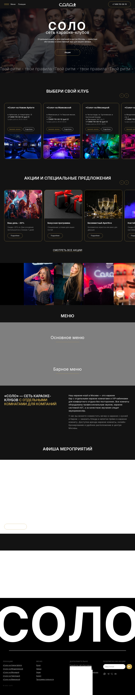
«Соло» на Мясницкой (11, 672)
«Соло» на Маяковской (11, 679)
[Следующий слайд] (126, 95)
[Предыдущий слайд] (122, 95)
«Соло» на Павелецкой (11, 676)
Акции (38, 672)
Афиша (38, 669)
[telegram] (108, 673)
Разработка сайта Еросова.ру (81, 665)
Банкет (38, 676)
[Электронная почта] (115, 673)
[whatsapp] (104, 673)
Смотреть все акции (67, 250)
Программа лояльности (45, 679)
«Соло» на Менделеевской (13, 669)
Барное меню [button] (67, 369)
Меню (13, 4)
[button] (14, 129)
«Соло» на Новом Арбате (12, 665)
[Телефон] (111, 673)
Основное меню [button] (67, 337)
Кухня (38, 665)
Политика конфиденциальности (81, 669)
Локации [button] (22, 4)
